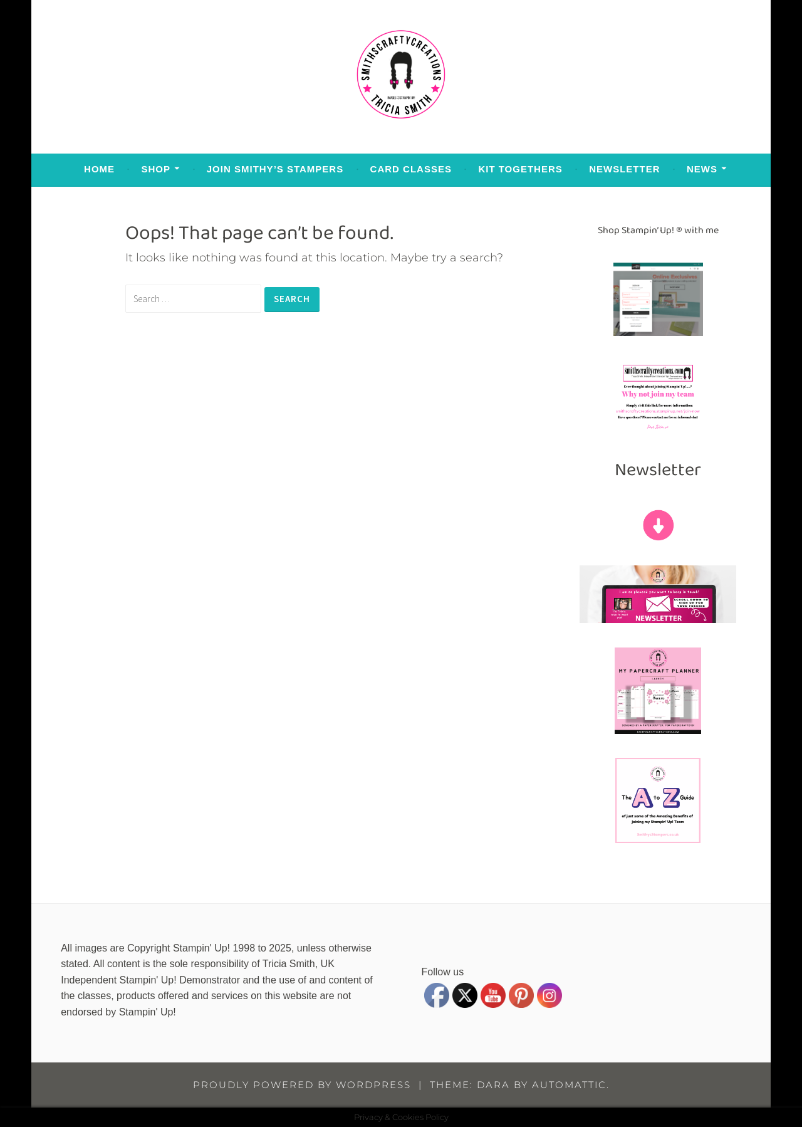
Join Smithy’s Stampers (275, 169)
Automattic (569, 1085)
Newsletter (624, 169)
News (702, 169)
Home (99, 169)
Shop (155, 169)
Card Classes (411, 169)
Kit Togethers (520, 169)
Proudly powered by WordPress (302, 1085)
